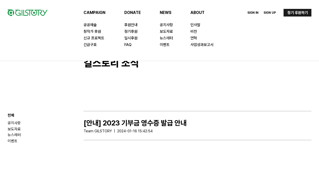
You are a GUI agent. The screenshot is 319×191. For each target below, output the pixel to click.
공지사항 (166, 25)
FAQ (127, 45)
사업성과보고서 (201, 45)
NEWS (165, 12)
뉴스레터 (166, 38)
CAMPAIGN (94, 12)
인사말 (195, 25)
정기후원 (130, 31)
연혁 (193, 38)
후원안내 (130, 25)
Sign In (252, 12)
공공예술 (90, 25)
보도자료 (166, 31)
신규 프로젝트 (94, 38)
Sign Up (270, 12)
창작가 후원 (92, 31)
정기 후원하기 (297, 12)
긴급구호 (90, 45)
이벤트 (165, 45)
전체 (11, 115)
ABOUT (197, 12)
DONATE (132, 12)
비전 (193, 31)
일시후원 (130, 38)
